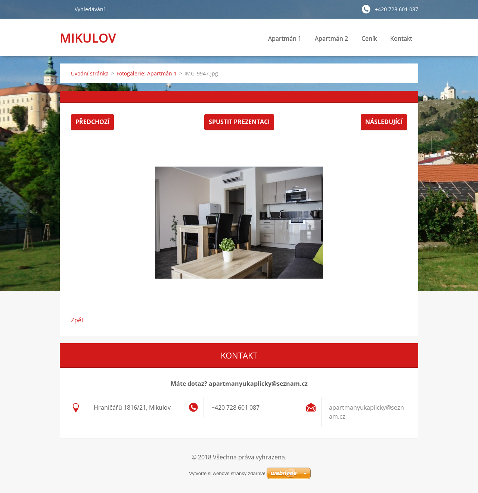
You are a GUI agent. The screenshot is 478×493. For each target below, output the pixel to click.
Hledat (64, 9)
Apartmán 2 (331, 38)
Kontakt (401, 40)
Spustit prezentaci (239, 122)
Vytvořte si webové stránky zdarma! (227, 473)
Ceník (369, 38)
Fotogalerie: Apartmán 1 (147, 73)
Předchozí (92, 122)
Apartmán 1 (284, 38)
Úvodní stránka (90, 73)
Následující (384, 122)
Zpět (77, 320)
